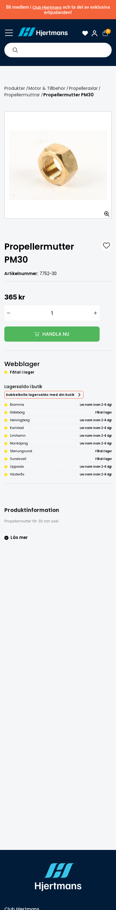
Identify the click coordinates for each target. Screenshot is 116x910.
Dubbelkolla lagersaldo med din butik (40, 394)
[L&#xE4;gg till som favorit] (106, 245)
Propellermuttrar (22, 95)
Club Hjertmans (47, 7)
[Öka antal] (95, 313)
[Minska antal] (8, 313)
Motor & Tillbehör (46, 88)
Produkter (14, 88)
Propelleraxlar (83, 88)
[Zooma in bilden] (104, 211)
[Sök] (15, 50)
